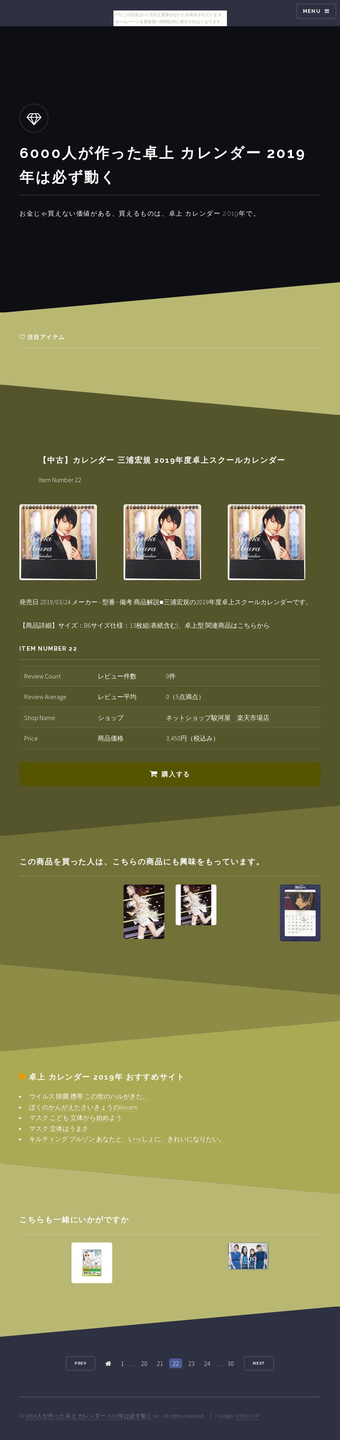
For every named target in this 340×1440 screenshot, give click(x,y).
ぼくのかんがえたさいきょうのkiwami (83, 1107)
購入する (176, 774)
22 (175, 1363)
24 (207, 1363)
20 (144, 1363)
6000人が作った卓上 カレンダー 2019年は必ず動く (88, 1415)
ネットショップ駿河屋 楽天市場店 (217, 718)
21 (160, 1363)
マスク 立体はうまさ (58, 1128)
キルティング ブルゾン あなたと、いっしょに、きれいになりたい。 (127, 1139)
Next (259, 1363)
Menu (312, 11)
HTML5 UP (247, 1415)
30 (230, 1363)
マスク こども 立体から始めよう (75, 1117)
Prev (81, 1363)
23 (191, 1363)
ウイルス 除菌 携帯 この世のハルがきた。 (89, 1096)
